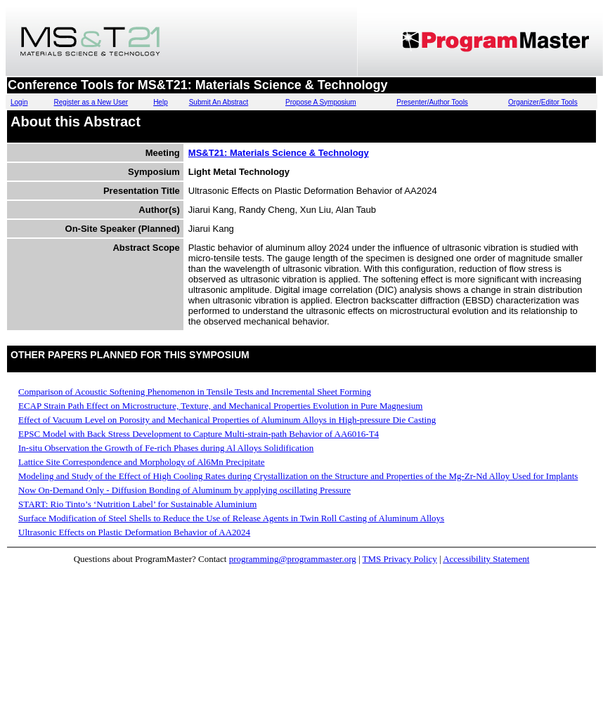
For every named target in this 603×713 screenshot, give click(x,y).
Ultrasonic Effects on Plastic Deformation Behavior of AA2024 (134, 532)
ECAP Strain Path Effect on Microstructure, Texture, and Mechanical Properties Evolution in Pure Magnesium (220, 405)
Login (19, 102)
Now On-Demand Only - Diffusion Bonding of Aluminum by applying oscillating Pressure (184, 490)
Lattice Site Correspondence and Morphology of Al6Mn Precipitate (141, 462)
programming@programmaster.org (292, 559)
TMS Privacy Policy (400, 559)
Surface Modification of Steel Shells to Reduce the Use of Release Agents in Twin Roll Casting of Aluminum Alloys (231, 518)
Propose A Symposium (320, 102)
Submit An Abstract (219, 102)
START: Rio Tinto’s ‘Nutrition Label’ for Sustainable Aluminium (137, 504)
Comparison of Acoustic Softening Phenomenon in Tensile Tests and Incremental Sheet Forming (194, 391)
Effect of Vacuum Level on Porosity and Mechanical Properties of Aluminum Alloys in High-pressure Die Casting (227, 419)
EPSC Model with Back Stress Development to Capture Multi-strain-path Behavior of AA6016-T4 (198, 434)
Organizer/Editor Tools (543, 102)
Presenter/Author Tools (432, 102)
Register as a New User (91, 102)
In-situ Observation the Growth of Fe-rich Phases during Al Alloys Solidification (165, 448)
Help (160, 102)
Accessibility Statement (486, 559)
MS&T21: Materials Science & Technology (278, 153)
